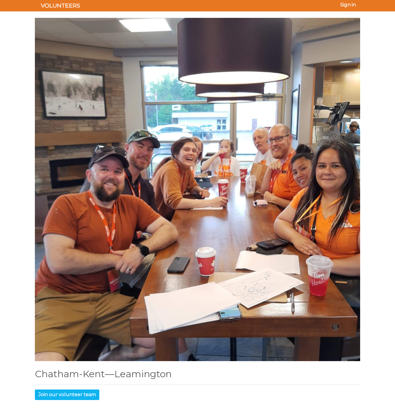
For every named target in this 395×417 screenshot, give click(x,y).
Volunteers (60, 5)
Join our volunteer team (67, 394)
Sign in (348, 5)
